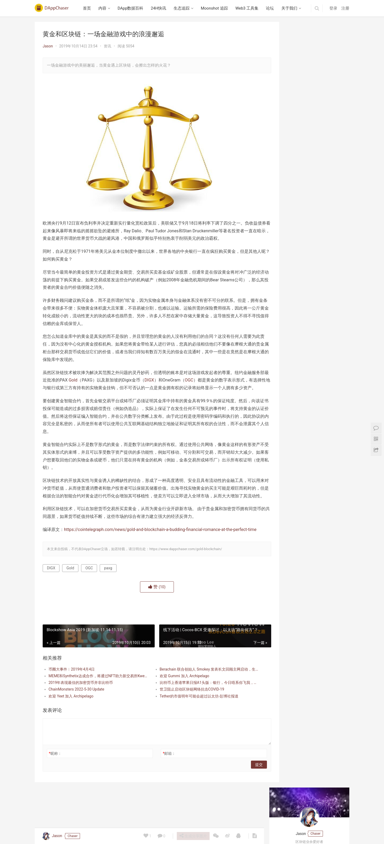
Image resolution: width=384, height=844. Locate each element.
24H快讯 (159, 8)
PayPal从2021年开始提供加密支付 (305, 146)
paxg (108, 591)
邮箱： (161, 776)
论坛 (271, 8)
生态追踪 (183, 8)
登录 (333, 8)
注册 (345, 8)
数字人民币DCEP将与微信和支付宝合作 (309, 137)
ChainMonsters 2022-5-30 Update (76, 712)
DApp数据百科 (132, 8)
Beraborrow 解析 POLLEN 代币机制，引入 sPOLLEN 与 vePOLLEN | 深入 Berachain (309, 315)
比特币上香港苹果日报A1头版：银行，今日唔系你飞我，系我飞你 (198, 706)
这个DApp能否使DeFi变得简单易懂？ (307, 111)
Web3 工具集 (248, 8)
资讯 (107, 46)
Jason (48, 46)
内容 (104, 8)
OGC (202, 380)
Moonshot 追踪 (215, 8)
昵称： (55, 776)
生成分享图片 (192, 835)
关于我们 (291, 8)
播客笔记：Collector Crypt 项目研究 (306, 177)
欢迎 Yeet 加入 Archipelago (71, 719)
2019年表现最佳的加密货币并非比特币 (81, 706)
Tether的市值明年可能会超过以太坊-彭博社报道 (191, 719)
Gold (85, 380)
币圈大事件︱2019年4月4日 (72, 692)
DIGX (162, 380)
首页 (88, 8)
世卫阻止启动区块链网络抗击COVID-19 (184, 712)
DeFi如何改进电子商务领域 (299, 102)
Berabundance (289, 219)
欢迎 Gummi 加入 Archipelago (177, 699)
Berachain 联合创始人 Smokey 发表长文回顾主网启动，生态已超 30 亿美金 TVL (198, 692)
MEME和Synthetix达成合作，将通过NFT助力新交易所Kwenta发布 (95, 699)
